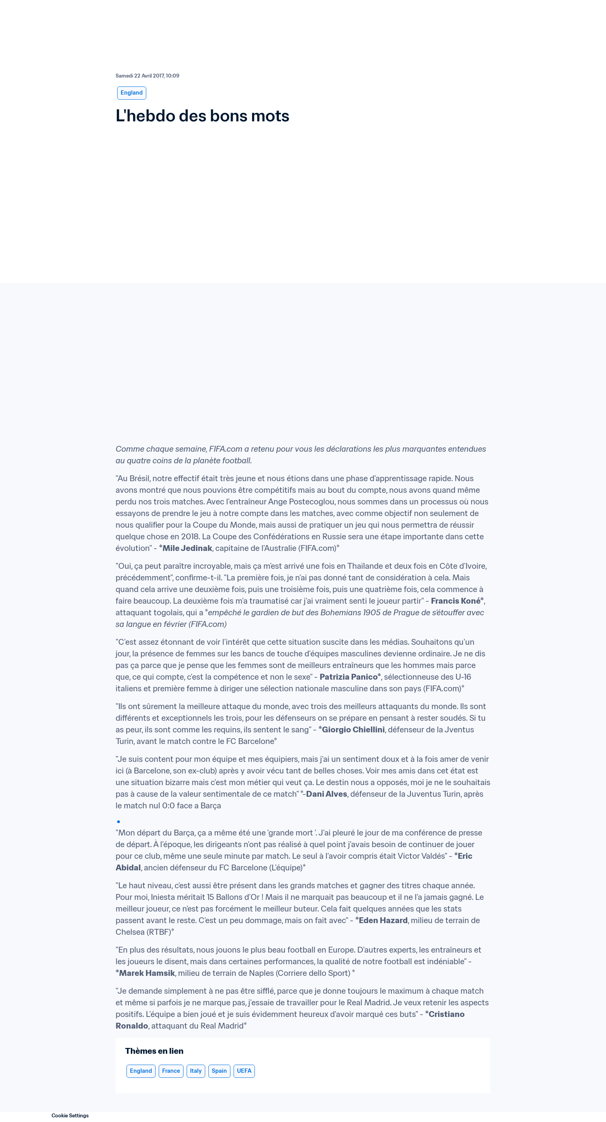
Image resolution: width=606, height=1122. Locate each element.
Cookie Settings (70, 1115)
